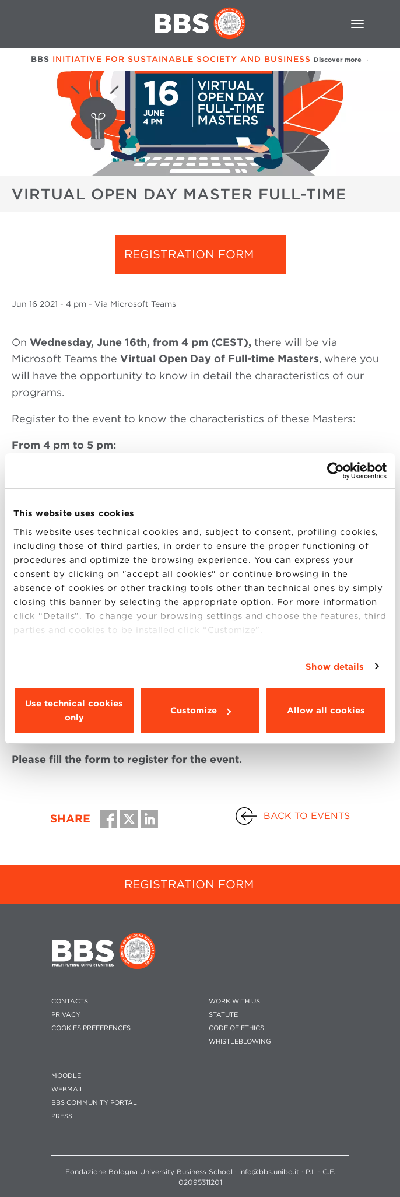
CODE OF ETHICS (236, 1028)
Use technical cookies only (74, 710)
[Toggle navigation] (357, 24)
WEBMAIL (67, 1089)
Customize (200, 710)
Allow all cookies (326, 710)
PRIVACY (65, 1015)
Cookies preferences (91, 1028)
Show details (335, 667)
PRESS (61, 1116)
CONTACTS (69, 1001)
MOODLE (66, 1076)
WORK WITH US (234, 1001)
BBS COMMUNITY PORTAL (94, 1103)
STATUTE (223, 1015)
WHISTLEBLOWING (240, 1041)
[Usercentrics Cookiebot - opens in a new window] (336, 471)
